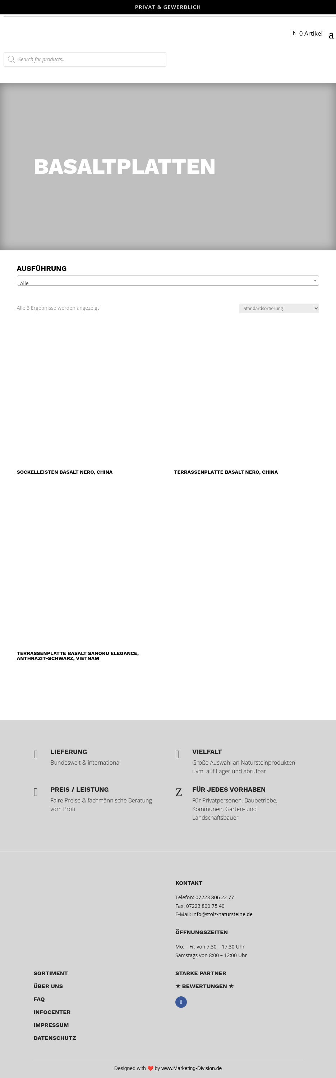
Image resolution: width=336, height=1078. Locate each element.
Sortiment (51, 973)
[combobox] (168, 281)
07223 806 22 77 (214, 897)
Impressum (51, 1025)
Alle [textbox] (24, 283)
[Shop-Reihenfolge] (279, 308)
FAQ (39, 999)
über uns (48, 986)
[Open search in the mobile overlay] (85, 59)
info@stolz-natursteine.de (221, 914)
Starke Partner (200, 973)
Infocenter (52, 1012)
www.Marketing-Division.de (191, 1068)
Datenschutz (55, 1037)
